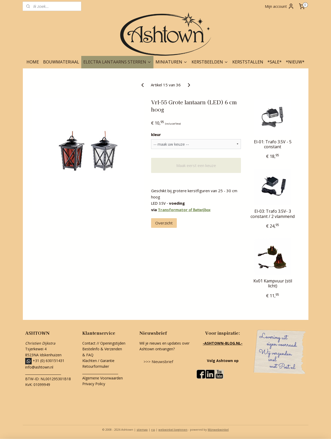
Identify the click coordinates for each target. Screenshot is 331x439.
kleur (156, 134)
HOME (32, 62)
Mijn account (279, 6)
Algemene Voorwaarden (102, 378)
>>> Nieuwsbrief (158, 361)
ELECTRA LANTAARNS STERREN (117, 62)
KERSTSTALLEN (247, 62)
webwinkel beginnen (172, 429)
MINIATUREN (171, 62)
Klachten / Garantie (98, 360)
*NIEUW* (295, 62)
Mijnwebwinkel (218, 429)
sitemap (142, 429)
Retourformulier (96, 366)
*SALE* (274, 62)
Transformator (173, 209)
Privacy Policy (93, 383)
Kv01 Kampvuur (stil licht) (272, 283)
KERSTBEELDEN (210, 62)
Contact (89, 343)
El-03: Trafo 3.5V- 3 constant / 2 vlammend (273, 214)
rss (153, 429)
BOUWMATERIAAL (61, 62)
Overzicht (163, 222)
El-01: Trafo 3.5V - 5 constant (272, 144)
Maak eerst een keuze (196, 165)
